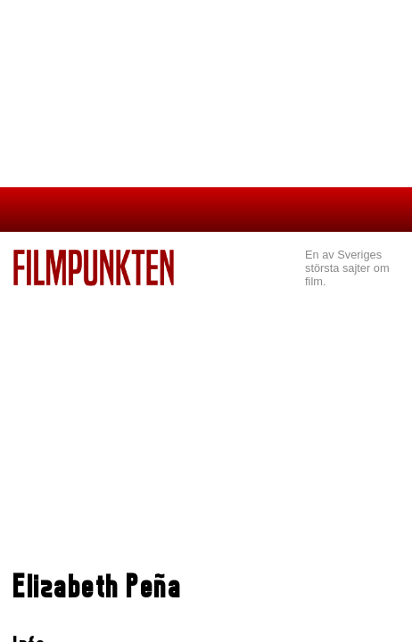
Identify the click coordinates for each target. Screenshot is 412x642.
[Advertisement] (206, 420)
